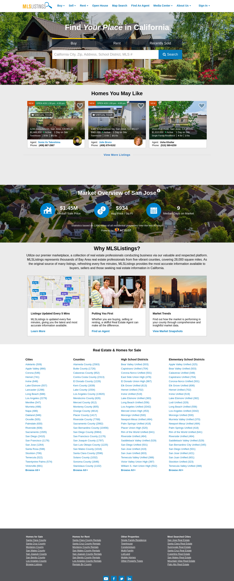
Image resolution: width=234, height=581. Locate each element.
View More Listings (117, 154)
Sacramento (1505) (36, 432)
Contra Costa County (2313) (89, 377)
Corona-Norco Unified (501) (136, 372)
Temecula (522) (34, 457)
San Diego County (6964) (87, 432)
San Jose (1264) (35, 444)
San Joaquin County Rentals (87, 554)
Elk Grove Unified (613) (134, 385)
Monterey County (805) (86, 406)
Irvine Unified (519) (131, 394)
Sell (71, 5)
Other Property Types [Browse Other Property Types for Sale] (132, 561)
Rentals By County (82, 564)
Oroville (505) (33, 419)
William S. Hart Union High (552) (139, 465)
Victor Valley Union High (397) (137, 461)
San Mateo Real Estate (179, 557)
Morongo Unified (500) (133, 415)
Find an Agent (101, 331)
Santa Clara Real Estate (180, 543)
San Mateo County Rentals (86, 550)
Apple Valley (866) (36, 368)
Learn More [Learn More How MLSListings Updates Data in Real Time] (38, 331)
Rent (83, 5)
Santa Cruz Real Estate (180, 550)
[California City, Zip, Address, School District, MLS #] (105, 54)
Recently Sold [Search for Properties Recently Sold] (160, 43)
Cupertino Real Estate (179, 554)
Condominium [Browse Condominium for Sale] (128, 547)
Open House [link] (100, 5)
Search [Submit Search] (170, 54)
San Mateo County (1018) (87, 449)
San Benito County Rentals (86, 557)
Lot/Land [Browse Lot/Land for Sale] (125, 554)
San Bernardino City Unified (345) (187, 444)
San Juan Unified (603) (134, 453)
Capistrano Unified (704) (134, 368)
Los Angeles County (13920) (89, 394)
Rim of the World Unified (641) (138, 432)
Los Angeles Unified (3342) (136, 406)
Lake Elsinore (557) (36, 385)
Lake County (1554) (84, 389)
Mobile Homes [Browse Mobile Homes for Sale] (128, 557)
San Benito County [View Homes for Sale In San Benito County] (35, 557)
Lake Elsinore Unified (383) (136, 398)
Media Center (161, 5)
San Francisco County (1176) (89, 436)
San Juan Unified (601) (181, 457)
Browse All (33, 470)
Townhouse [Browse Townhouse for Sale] (127, 543)
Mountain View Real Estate (181, 561)
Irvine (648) (32, 381)
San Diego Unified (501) (134, 444)
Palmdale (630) (34, 423)
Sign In (203, 5)
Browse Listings (34, 564)
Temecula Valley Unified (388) (137, 457)
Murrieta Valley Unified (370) (184, 419)
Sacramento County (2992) (88, 423)
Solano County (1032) (85, 457)
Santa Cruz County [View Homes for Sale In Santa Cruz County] (35, 543)
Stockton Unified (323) (181, 461)
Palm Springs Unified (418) (136, 423)
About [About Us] (183, 5)
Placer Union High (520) (134, 427)
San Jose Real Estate (179, 540)
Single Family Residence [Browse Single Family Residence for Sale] (133, 540)
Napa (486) (32, 410)
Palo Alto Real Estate (178, 564)
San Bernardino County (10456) (91, 427)
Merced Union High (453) (135, 410)
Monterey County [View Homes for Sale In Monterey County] (35, 547)
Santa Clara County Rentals (87, 540)
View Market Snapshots (168, 331)
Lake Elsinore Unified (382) (184, 398)
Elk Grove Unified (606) (182, 385)
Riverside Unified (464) (133, 436)
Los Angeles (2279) (36, 398)
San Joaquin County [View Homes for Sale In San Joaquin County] (36, 554)
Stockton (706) (34, 453)
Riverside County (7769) (86, 419)
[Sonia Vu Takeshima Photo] (77, 139)
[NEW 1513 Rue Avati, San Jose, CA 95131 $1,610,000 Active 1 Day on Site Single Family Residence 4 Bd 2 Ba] (178, 120)
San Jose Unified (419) (133, 449)
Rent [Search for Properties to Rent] (117, 43)
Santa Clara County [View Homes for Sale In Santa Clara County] (36, 540)
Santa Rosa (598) (35, 449)
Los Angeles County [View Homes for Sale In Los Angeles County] (36, 561)
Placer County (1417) (85, 415)
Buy (59, 5)
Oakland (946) (33, 415)
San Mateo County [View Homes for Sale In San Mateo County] (35, 550)
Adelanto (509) (34, 364)
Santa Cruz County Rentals (86, 543)
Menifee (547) (33, 402)
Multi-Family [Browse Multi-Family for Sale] (127, 550)
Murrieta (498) (33, 406)
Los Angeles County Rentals (87, 561)
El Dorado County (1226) (87, 381)
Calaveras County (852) (86, 372)
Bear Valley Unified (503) (135, 364)
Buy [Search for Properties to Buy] (74, 43)
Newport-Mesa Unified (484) (136, 419)
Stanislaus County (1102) (87, 465)
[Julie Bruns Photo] (138, 139)
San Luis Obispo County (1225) (90, 444)
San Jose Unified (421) (181, 453)
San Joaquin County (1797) (88, 440)
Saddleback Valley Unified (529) (138, 440)
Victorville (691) (34, 465)
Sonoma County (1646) (86, 461)
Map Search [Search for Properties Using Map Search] (119, 5)
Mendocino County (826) (87, 398)
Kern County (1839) (84, 385)
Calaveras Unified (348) (182, 372)
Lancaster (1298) (35, 389)
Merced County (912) (85, 402)
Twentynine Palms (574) (39, 461)
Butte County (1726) (84, 368)
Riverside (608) (34, 427)
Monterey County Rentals (85, 547)
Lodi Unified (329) (179, 402)
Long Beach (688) (35, 394)
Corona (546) (33, 372)
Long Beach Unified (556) (135, 402)
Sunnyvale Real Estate (179, 547)
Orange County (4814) (85, 410)
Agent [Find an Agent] (140, 5)
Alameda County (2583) (86, 364)
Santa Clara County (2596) (88, 453)
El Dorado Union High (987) (136, 381)
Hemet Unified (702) (132, 389)
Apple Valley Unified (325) (183, 364)
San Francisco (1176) (37, 440)
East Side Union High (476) (136, 377)
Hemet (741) (32, 377)
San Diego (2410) (35, 436)
